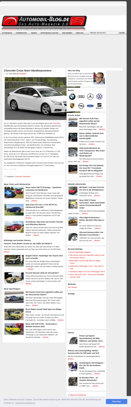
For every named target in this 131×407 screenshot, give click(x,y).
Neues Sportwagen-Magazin (80, 252)
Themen (34, 33)
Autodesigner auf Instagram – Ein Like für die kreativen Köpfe (92, 365)
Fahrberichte (21, 33)
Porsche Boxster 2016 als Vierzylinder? (42, 273)
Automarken (7, 33)
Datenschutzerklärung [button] (25, 403)
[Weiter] (34, 201)
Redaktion (23, 74)
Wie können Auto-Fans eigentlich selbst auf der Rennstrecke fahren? (89, 121)
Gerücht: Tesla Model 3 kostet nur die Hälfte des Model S (28, 244)
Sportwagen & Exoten (49, 33)
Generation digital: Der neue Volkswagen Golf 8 (87, 272)
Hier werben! (72, 287)
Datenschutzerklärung (78, 395)
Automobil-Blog (61, 23)
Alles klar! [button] (116, 401)
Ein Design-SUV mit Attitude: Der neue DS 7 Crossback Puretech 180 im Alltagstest (91, 168)
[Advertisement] (87, 312)
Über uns (79, 33)
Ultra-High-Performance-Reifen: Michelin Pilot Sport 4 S (91, 220)
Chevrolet (56, 123)
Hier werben (67, 33)
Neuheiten (26, 176)
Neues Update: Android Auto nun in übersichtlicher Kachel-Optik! (91, 135)
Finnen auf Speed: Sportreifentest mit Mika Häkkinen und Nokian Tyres (91, 338)
